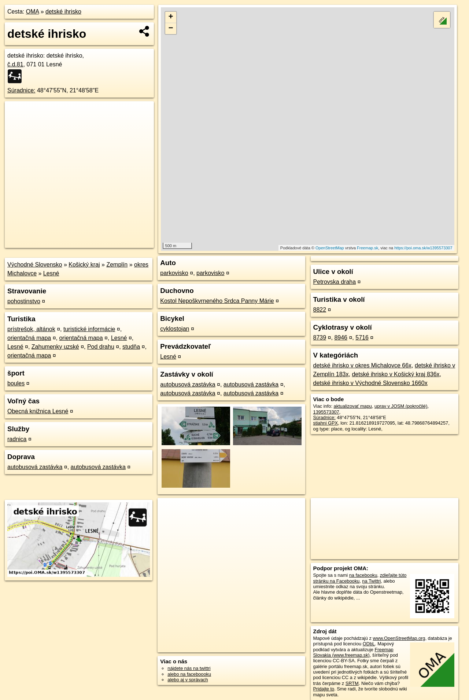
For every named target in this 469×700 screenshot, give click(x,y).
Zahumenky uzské (55, 347)
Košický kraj (84, 264)
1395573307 (326, 412)
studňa (131, 347)
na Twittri (371, 581)
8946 (340, 337)
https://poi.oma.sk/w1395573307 (423, 248)
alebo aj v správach (187, 679)
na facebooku (363, 575)
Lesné (51, 273)
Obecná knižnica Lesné (37, 411)
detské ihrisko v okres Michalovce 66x (362, 365)
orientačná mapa (29, 338)
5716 (362, 337)
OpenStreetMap (329, 248)
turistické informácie (89, 329)
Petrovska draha (334, 282)
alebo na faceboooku (189, 674)
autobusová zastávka (34, 467)
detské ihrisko (63, 11)
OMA (32, 11)
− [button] (171, 28)
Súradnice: (21, 90)
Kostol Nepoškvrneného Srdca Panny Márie (217, 301)
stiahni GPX (325, 423)
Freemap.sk (367, 248)
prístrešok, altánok (31, 329)
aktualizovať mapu (353, 406)
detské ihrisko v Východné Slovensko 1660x (370, 383)
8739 (319, 337)
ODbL (369, 643)
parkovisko (174, 273)
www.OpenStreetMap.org (399, 638)
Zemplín (117, 264)
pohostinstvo (23, 301)
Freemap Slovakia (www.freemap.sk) (353, 652)
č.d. (15, 64)
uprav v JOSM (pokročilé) (400, 406)
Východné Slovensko (34, 264)
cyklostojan (174, 329)
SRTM (352, 683)
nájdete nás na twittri (188, 668)
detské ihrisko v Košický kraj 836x (395, 374)
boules (16, 383)
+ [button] (171, 17)
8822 (319, 310)
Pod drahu (100, 347)
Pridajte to (324, 689)
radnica (16, 439)
